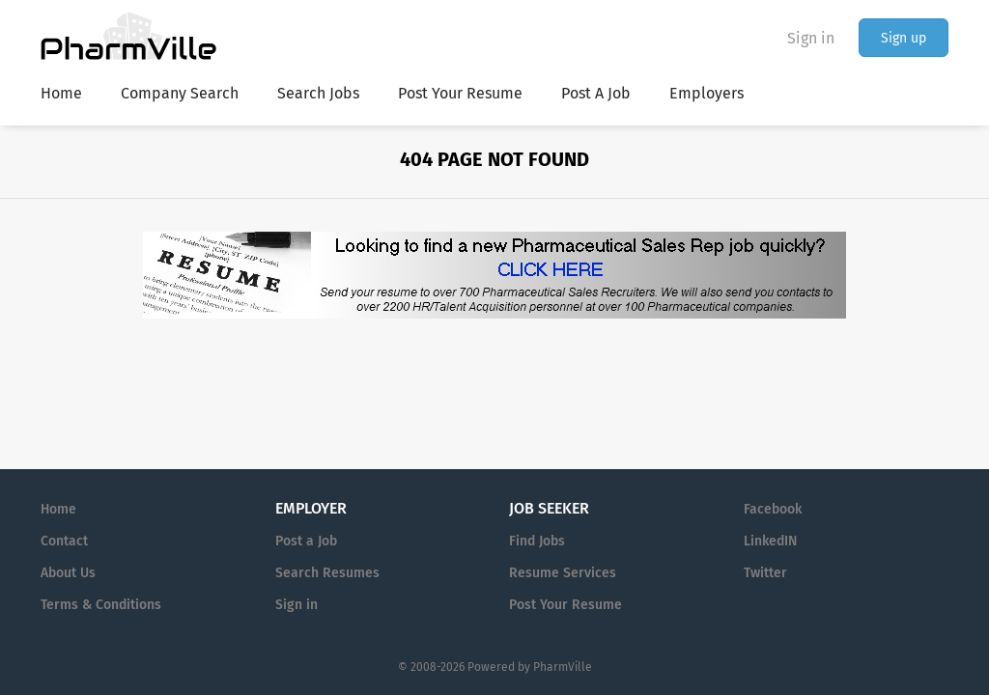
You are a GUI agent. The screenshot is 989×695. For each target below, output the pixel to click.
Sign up (903, 38)
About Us (68, 573)
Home (58, 509)
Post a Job (306, 541)
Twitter (765, 573)
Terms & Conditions (101, 605)
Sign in (810, 38)
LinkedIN (770, 541)
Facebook (773, 509)
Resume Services (562, 573)
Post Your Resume (565, 605)
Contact (64, 541)
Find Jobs (537, 541)
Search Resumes (327, 573)
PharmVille (562, 667)
